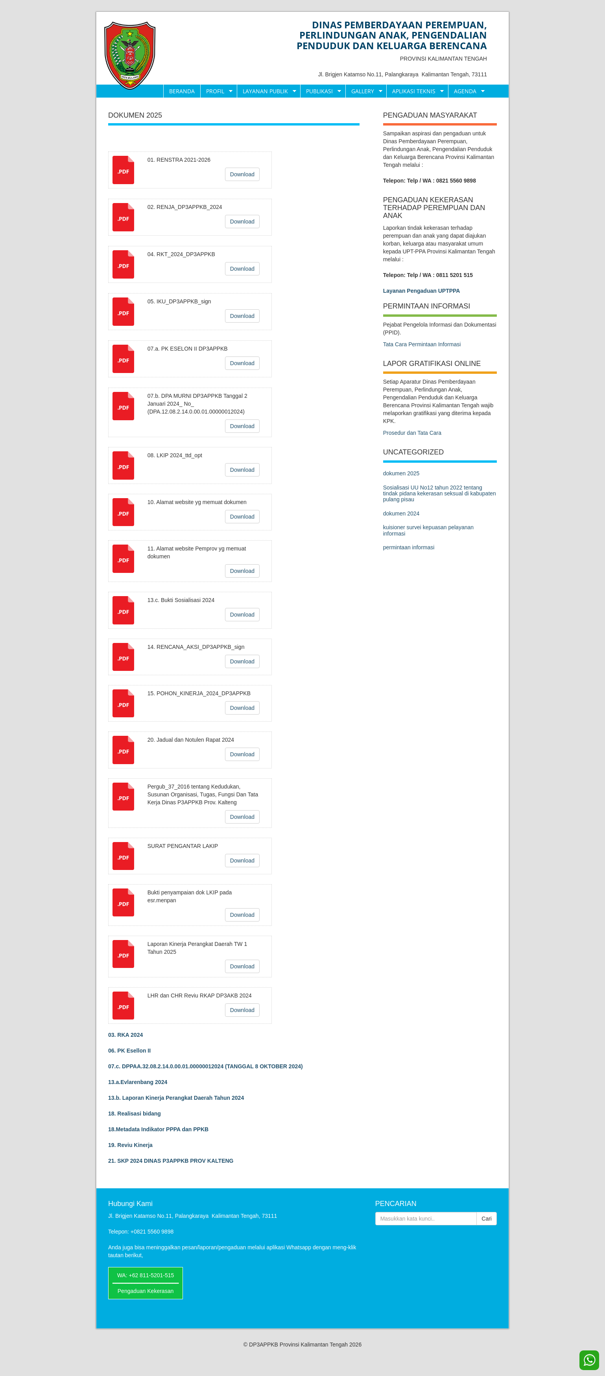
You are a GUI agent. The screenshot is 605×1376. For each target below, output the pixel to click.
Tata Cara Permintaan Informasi (422, 344)
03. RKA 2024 (125, 1035)
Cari (486, 1218)
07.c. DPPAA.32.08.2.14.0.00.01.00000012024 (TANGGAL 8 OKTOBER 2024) (205, 1066)
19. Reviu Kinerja (130, 1145)
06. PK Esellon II (129, 1050)
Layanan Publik (266, 91)
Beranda (182, 91)
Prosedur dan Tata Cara (412, 433)
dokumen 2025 (401, 473)
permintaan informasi (409, 547)
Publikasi (320, 91)
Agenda (466, 91)
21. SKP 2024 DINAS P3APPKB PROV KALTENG (170, 1161)
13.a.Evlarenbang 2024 (137, 1082)
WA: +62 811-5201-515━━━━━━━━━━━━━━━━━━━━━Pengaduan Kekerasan (146, 1283)
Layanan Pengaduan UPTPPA (421, 291)
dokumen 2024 (401, 513)
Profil (216, 91)
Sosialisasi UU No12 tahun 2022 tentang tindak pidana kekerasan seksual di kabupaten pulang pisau (439, 493)
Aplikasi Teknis (415, 91)
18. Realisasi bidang (134, 1113)
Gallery (363, 91)
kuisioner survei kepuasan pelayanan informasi (428, 530)
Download (242, 174)
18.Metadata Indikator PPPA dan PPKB (158, 1129)
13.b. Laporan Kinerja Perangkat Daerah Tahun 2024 (176, 1098)
